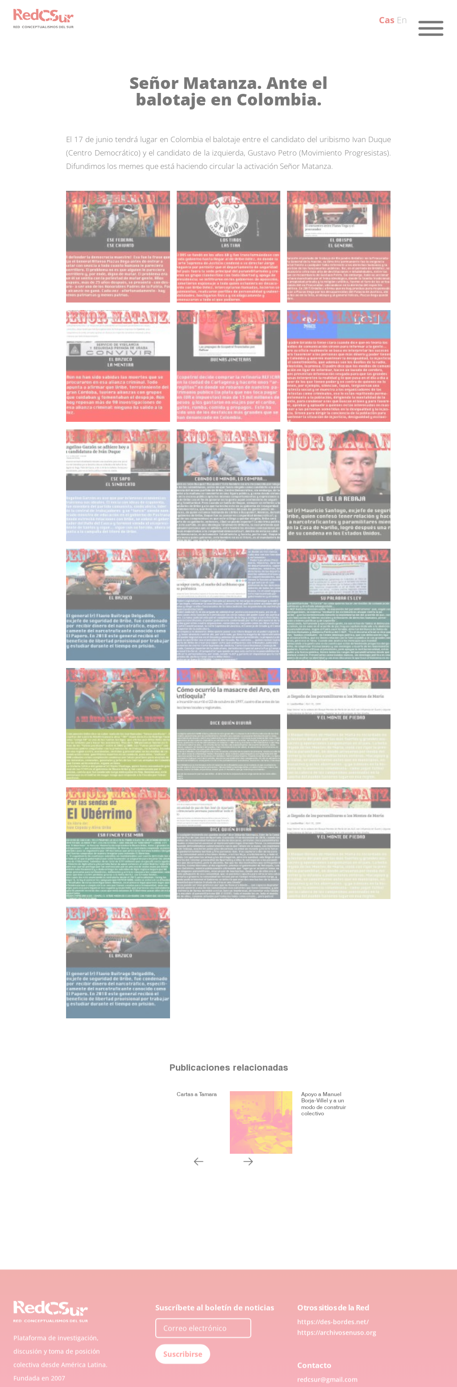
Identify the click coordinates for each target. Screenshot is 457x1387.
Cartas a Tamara (197, 1094)
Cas (387, 20)
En (402, 20)
